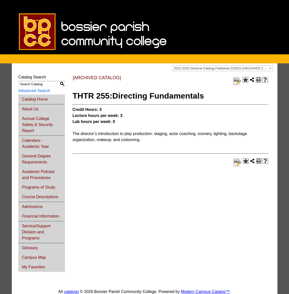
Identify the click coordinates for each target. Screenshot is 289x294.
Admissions (32, 206)
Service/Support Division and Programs (36, 232)
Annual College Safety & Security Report (37, 124)
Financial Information (41, 216)
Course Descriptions (40, 197)
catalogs (71, 291)
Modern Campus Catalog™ (205, 291)
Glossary (30, 248)
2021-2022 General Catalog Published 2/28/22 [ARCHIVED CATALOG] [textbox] (223, 68)
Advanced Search (34, 91)
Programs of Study (39, 187)
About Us (30, 109)
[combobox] (223, 68)
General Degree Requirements (36, 159)
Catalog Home (35, 99)
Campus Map (34, 257)
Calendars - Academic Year (35, 143)
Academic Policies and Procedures (38, 175)
